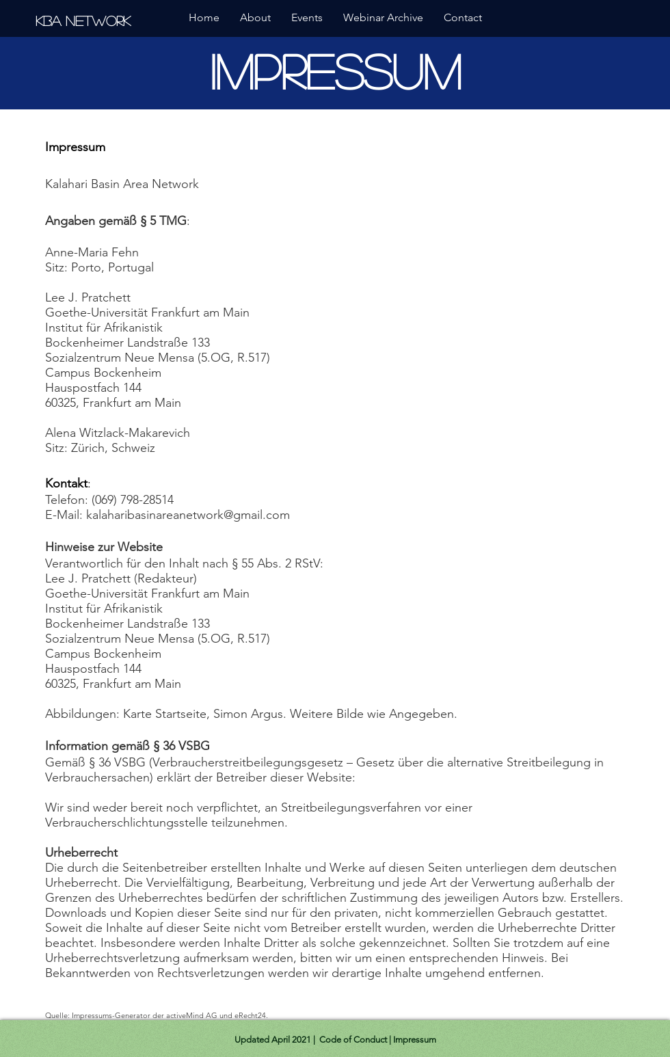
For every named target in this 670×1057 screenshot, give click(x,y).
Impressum (414, 1039)
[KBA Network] (85, 20)
